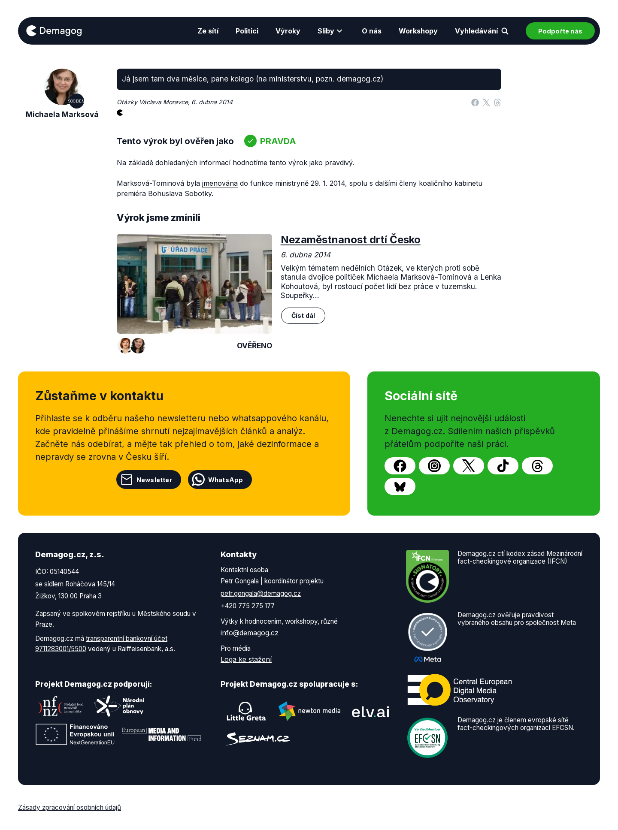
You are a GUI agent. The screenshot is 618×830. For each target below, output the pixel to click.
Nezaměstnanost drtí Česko (351, 239)
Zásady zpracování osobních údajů (69, 807)
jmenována (220, 183)
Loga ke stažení (246, 659)
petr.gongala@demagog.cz (261, 593)
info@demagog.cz (250, 632)
